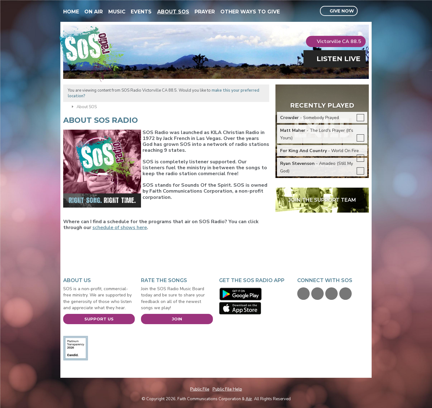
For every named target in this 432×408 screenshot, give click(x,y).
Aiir (249, 399)
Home (71, 12)
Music (116, 12)
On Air (93, 12)
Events (141, 12)
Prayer (205, 12)
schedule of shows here (119, 227)
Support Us (99, 318)
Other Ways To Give (250, 12)
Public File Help (227, 389)
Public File (199, 389)
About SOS (173, 12)
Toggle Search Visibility (365, 11)
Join (177, 318)
